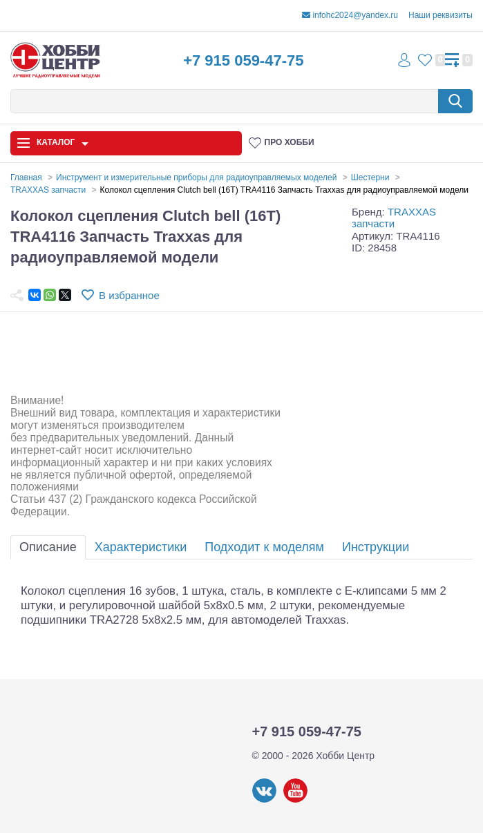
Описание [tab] (48, 547)
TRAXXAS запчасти (394, 217)
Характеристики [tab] (141, 547)
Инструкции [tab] (375, 547)
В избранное (129, 295)
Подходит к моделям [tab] (264, 547)
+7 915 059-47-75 (243, 60)
